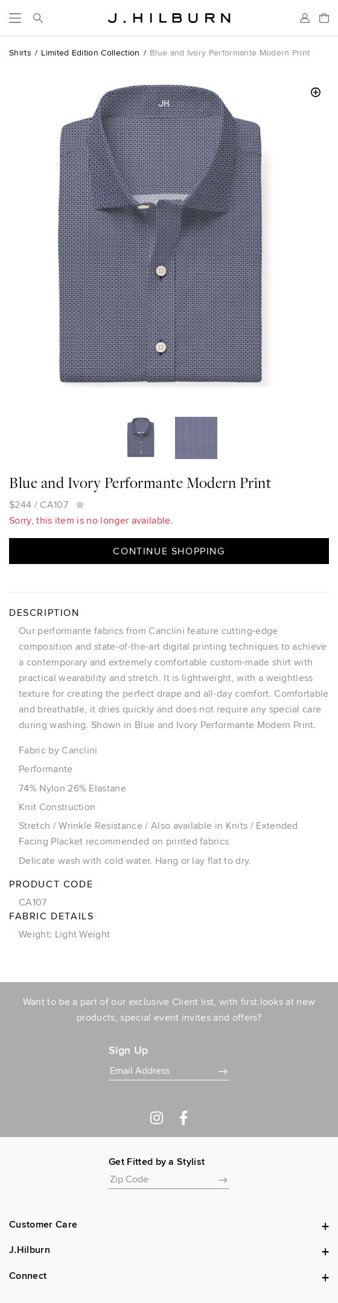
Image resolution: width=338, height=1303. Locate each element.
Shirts (20, 52)
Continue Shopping (169, 551)
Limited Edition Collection (90, 52)
